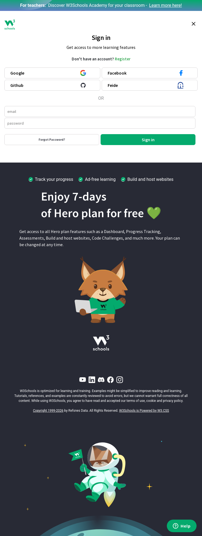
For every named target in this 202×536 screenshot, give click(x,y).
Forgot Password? (52, 139)
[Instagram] (119, 379)
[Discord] (101, 379)
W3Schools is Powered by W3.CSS (144, 411)
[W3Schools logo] (9, 25)
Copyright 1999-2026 (48, 411)
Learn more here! (165, 5)
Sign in (148, 139)
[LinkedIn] (92, 379)
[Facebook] (110, 379)
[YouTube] (82, 379)
